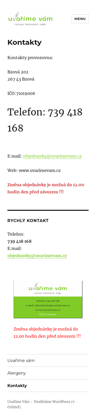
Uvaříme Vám (18, 402)
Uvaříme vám (21, 360)
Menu (80, 19)
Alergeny (16, 373)
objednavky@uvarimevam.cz (52, 156)
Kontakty (17, 385)
